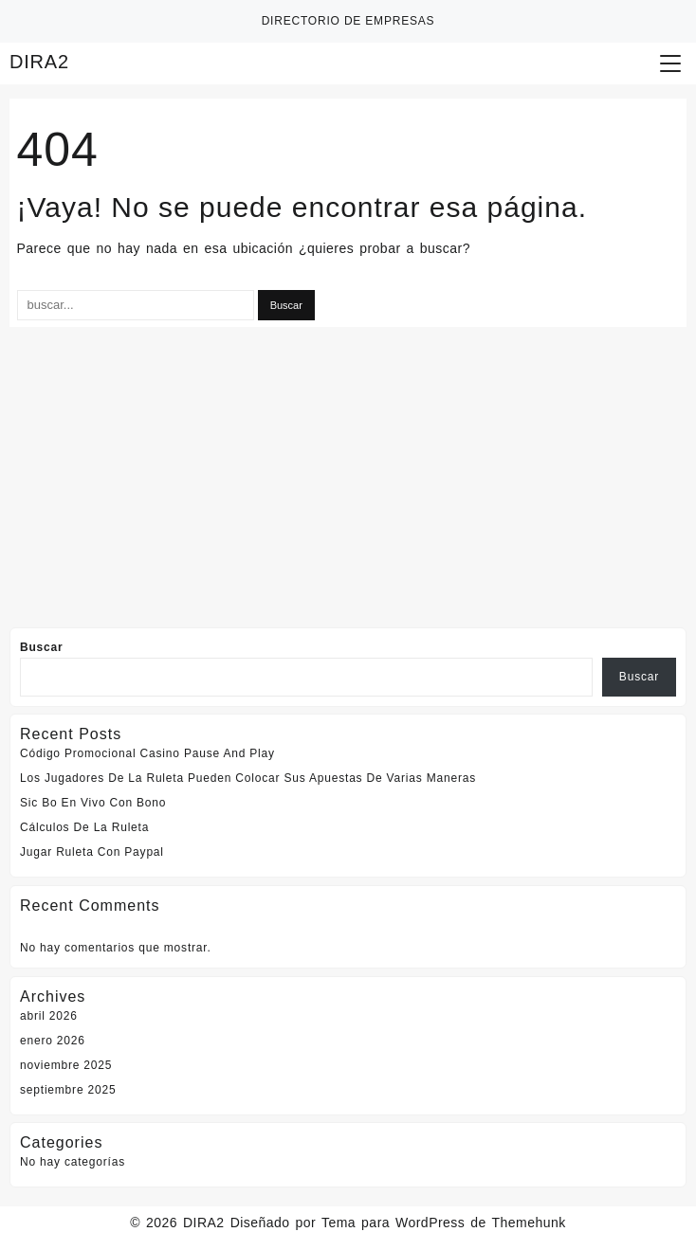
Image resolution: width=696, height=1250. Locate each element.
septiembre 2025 (68, 1089)
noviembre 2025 (66, 1065)
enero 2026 (52, 1040)
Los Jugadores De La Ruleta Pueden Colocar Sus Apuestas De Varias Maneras (248, 778)
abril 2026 (49, 1016)
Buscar (42, 647)
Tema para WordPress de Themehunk (443, 1222)
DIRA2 (39, 61)
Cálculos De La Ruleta (84, 827)
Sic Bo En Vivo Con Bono (93, 802)
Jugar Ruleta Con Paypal (92, 852)
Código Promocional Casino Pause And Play (147, 753)
